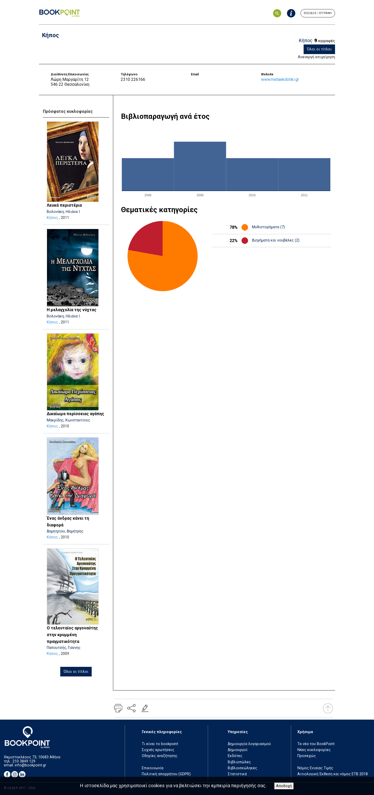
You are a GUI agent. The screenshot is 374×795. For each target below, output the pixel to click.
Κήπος (52, 218)
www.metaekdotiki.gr (280, 79)
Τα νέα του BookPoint (316, 744)
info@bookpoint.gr (30, 765)
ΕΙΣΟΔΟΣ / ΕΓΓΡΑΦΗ (318, 13)
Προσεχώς (306, 756)
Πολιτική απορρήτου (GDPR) (166, 774)
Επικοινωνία (152, 768)
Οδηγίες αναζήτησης (159, 756)
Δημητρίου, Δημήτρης (65, 531)
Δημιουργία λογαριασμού (249, 744)
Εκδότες (235, 756)
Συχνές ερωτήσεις (158, 750)
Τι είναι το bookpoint (160, 744)
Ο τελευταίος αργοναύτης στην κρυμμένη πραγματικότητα (72, 634)
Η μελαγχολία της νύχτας (71, 309)
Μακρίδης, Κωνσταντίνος (68, 420)
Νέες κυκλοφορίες (314, 750)
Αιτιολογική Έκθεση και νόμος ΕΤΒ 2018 (332, 774)
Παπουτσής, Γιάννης (64, 648)
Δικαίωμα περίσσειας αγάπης (75, 413)
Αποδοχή (284, 786)
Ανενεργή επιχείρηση (316, 57)
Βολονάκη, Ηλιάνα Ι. (64, 212)
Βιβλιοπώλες (239, 762)
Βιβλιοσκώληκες (242, 768)
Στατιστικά (237, 774)
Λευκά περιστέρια (64, 205)
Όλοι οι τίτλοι (319, 49)
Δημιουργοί (238, 750)
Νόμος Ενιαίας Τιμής (315, 768)
